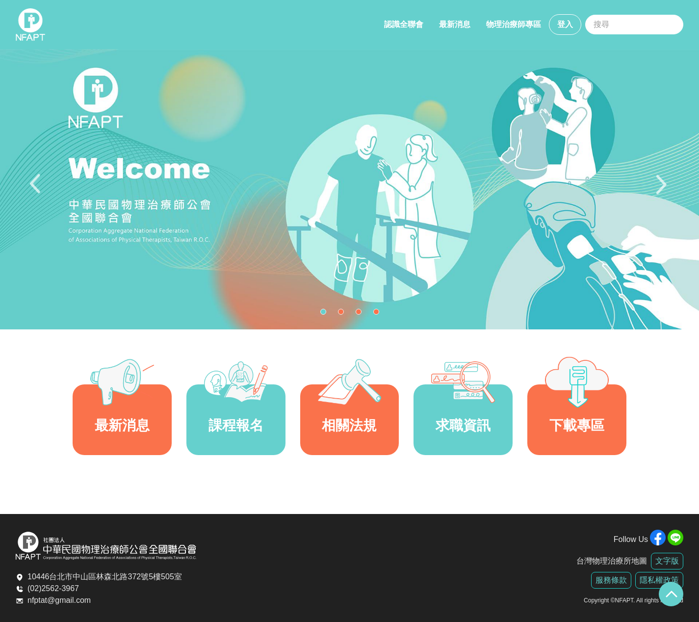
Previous (36, 189)
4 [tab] (379, 314)
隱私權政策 (659, 580)
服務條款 (611, 580)
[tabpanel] (349, 189)
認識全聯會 (403, 24)
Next (662, 189)
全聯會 (30, 24)
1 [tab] (326, 314)
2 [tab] (343, 314)
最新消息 (454, 24)
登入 (565, 24)
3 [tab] (361, 314)
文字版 (667, 561)
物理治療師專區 (513, 24)
